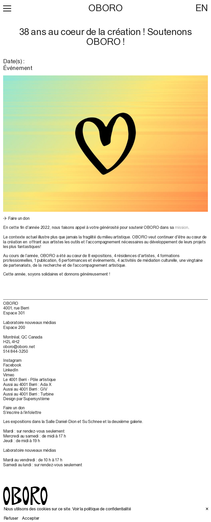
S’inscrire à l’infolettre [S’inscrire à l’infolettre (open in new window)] (22, 412)
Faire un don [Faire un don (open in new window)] (19, 218)
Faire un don (14, 407)
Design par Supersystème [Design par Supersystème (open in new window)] (26, 398)
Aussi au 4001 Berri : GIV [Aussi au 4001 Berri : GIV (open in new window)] (25, 389)
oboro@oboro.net (19, 346)
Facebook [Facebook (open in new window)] (12, 365)
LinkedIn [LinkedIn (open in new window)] (10, 370)
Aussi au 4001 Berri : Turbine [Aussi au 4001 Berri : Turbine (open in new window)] (28, 394)
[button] (7, 8)
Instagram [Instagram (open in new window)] (12, 360)
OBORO (105, 8)
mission (181, 227)
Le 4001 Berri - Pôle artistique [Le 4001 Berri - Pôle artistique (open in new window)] (29, 379)
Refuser (11, 518)
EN (201, 7)
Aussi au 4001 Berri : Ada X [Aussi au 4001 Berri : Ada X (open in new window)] (27, 384)
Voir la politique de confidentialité (101, 508)
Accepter (30, 518)
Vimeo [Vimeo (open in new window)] (8, 374)
